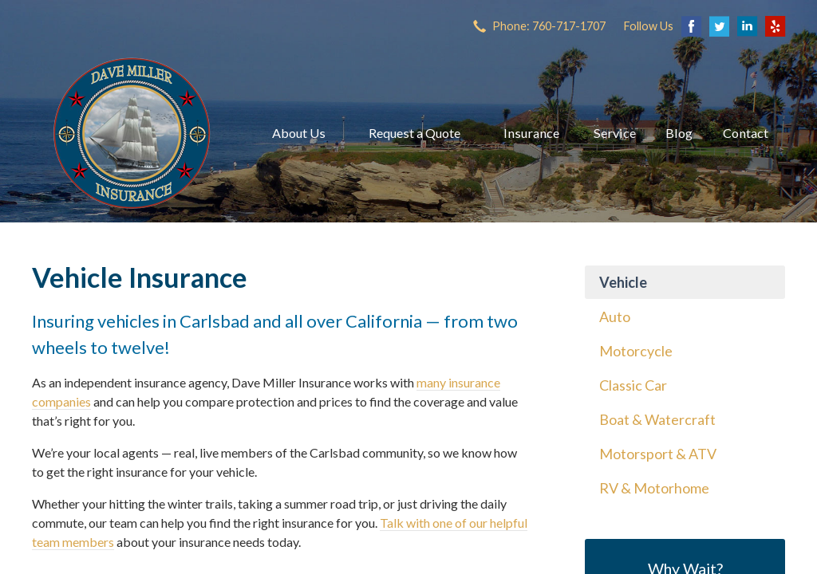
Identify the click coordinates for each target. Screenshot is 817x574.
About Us (299, 132)
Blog (679, 132)
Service (615, 132)
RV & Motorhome (654, 488)
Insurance (531, 132)
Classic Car (633, 385)
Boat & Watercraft (657, 419)
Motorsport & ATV (657, 453)
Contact (745, 132)
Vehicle (623, 282)
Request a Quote (414, 132)
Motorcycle (636, 351)
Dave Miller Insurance (131, 133)
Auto (614, 316)
